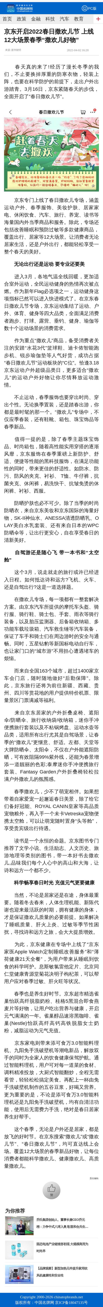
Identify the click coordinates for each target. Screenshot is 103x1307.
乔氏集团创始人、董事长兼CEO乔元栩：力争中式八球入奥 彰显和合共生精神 (62, 1227)
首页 (7, 19)
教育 (79, 19)
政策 (21, 19)
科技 (50, 19)
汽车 (64, 19)
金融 (36, 19)
